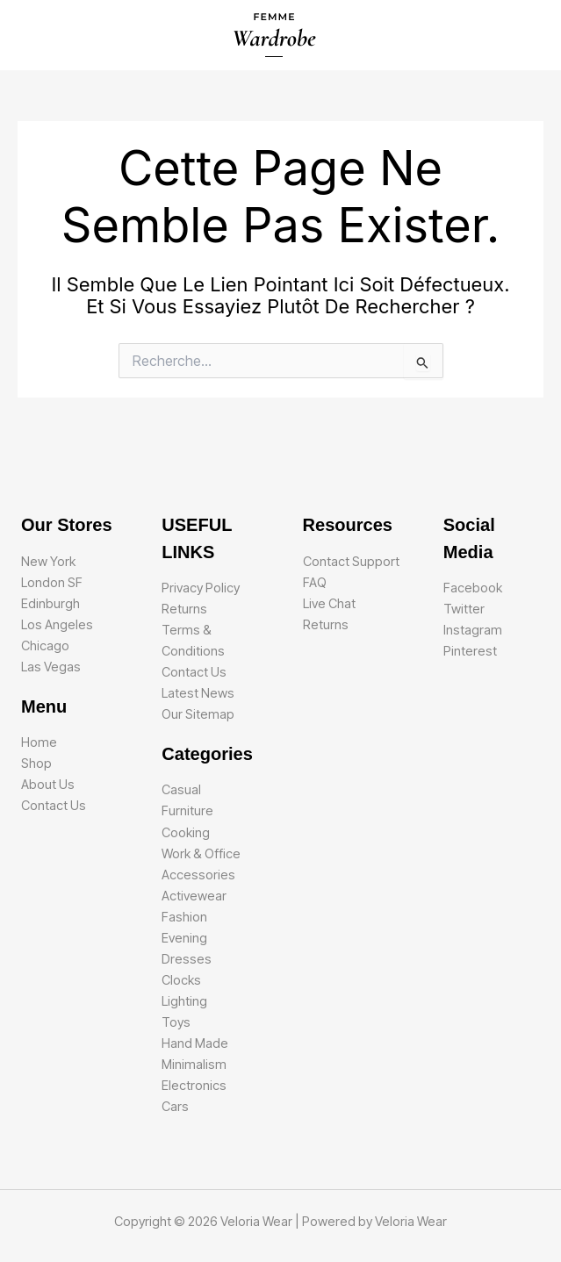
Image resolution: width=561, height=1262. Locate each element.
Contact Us (53, 806)
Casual (181, 790)
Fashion (184, 917)
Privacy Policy (201, 588)
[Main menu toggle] (525, 35)
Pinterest (470, 651)
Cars (175, 1107)
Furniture (187, 811)
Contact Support (351, 562)
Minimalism (194, 1064)
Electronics (194, 1085)
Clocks (181, 980)
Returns (184, 609)
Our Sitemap (198, 714)
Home (39, 742)
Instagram (472, 630)
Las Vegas (51, 667)
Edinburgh (50, 604)
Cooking (186, 833)
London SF (52, 583)
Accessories (198, 875)
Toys (176, 1022)
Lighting (184, 1001)
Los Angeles (57, 625)
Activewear (194, 896)
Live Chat (329, 604)
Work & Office (201, 854)
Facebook (472, 588)
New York (48, 562)
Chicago (45, 646)
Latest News (198, 693)
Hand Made (195, 1043)
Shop (36, 763)
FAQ (315, 583)
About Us (48, 784)
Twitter (464, 609)
